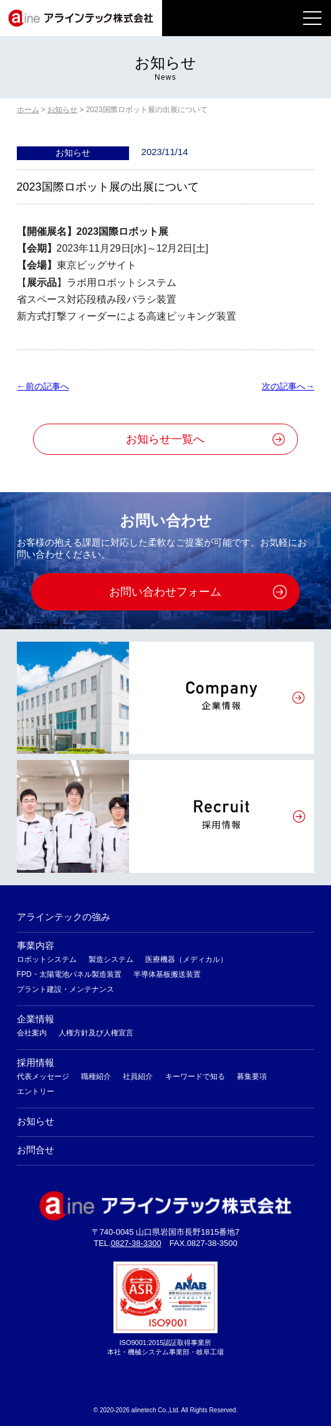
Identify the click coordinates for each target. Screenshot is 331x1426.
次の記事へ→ (288, 386)
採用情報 (35, 1062)
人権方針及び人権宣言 (96, 1033)
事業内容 (35, 945)
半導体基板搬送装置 (167, 974)
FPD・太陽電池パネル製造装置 (69, 974)
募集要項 (252, 1076)
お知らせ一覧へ (165, 439)
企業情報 (35, 1019)
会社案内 (32, 1033)
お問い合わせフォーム (165, 592)
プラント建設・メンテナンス (65, 989)
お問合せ (35, 1149)
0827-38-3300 (136, 1243)
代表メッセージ (43, 1076)
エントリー (35, 1091)
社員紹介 (138, 1076)
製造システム (111, 959)
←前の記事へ (43, 386)
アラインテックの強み (63, 916)
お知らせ (35, 1121)
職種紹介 (96, 1076)
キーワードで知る (195, 1076)
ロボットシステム (47, 959)
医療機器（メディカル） (186, 959)
